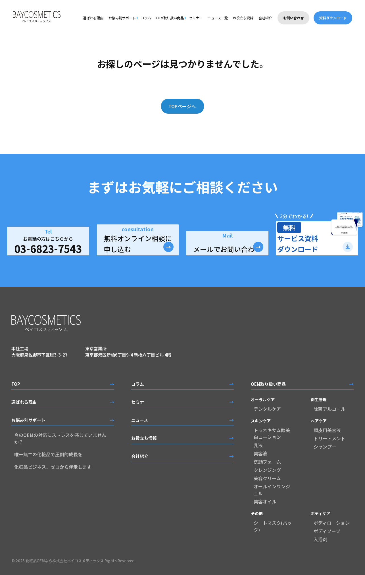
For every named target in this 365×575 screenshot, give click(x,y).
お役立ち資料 (243, 17)
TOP (15, 384)
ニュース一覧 (218, 17)
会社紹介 (265, 17)
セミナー (196, 17)
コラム (146, 17)
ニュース (139, 420)
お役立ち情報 (144, 438)
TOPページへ (179, 106)
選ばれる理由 (93, 17)
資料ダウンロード (333, 17)
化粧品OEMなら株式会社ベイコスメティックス (65, 560)
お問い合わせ (293, 17)
